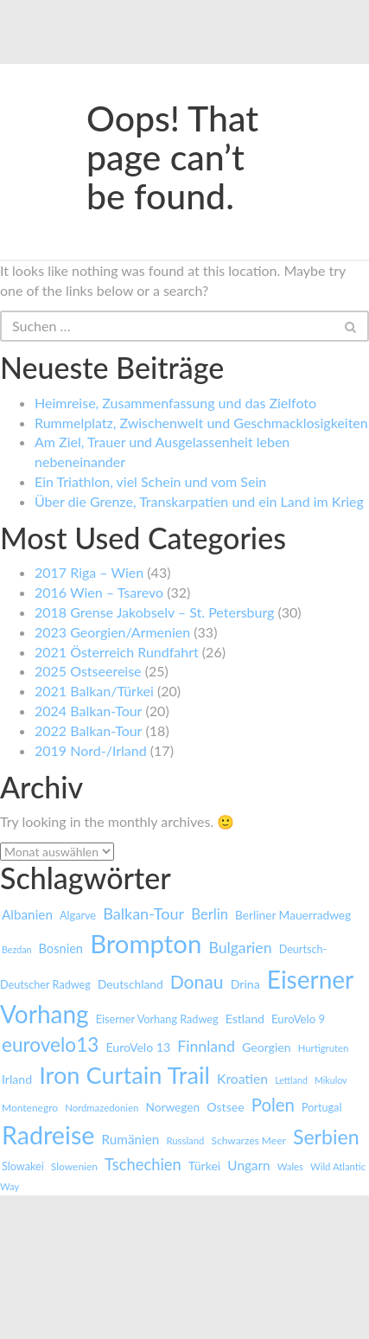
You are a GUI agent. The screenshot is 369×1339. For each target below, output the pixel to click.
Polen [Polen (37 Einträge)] (273, 1104)
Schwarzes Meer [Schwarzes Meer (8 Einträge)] (248, 1140)
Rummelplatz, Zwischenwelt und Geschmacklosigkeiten (201, 422)
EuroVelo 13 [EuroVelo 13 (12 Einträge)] (137, 1047)
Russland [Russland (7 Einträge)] (185, 1140)
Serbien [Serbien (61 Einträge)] (326, 1136)
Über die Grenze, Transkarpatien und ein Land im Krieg (199, 501)
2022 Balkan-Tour (88, 730)
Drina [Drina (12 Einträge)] (245, 984)
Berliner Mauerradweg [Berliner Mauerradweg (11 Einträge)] (293, 914)
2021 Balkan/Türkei (94, 690)
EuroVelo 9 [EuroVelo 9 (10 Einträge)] (298, 1019)
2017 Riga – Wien (89, 572)
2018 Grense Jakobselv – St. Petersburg (154, 612)
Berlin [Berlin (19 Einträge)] (209, 914)
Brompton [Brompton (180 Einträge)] (145, 943)
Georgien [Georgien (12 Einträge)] (266, 1047)
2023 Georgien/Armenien (112, 632)
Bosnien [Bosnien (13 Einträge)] (61, 948)
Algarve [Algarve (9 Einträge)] (78, 915)
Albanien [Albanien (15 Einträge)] (27, 914)
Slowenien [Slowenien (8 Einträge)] (74, 1166)
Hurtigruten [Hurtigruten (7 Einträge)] (323, 1048)
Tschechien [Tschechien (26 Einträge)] (143, 1164)
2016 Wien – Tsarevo (99, 592)
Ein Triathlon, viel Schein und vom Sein (150, 481)
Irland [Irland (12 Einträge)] (17, 1079)
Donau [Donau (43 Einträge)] (197, 981)
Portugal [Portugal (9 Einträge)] (321, 1107)
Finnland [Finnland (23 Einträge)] (206, 1046)
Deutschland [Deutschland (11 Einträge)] (130, 984)
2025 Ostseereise (88, 671)
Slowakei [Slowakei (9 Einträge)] (23, 1166)
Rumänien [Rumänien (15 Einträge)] (131, 1139)
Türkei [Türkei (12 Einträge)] (204, 1165)
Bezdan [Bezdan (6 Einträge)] (16, 949)
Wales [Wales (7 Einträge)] (290, 1166)
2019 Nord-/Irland (91, 750)
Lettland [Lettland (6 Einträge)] (291, 1080)
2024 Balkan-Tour (88, 710)
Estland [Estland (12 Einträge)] (245, 1018)
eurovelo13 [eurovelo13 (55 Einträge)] (50, 1044)
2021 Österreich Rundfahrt (117, 652)
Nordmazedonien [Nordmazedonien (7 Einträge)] (101, 1107)
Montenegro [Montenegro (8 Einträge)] (30, 1107)
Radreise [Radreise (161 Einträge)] (48, 1135)
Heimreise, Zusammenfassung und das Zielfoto (175, 402)
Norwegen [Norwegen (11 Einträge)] (172, 1106)
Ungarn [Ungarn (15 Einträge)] (248, 1165)
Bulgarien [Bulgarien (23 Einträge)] (239, 948)
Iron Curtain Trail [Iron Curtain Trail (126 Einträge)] (124, 1074)
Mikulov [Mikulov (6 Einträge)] (331, 1080)
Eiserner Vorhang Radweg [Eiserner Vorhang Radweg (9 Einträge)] (157, 1019)
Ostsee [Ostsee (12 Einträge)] (225, 1106)
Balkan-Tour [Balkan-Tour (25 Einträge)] (143, 913)
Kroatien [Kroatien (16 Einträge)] (242, 1078)
